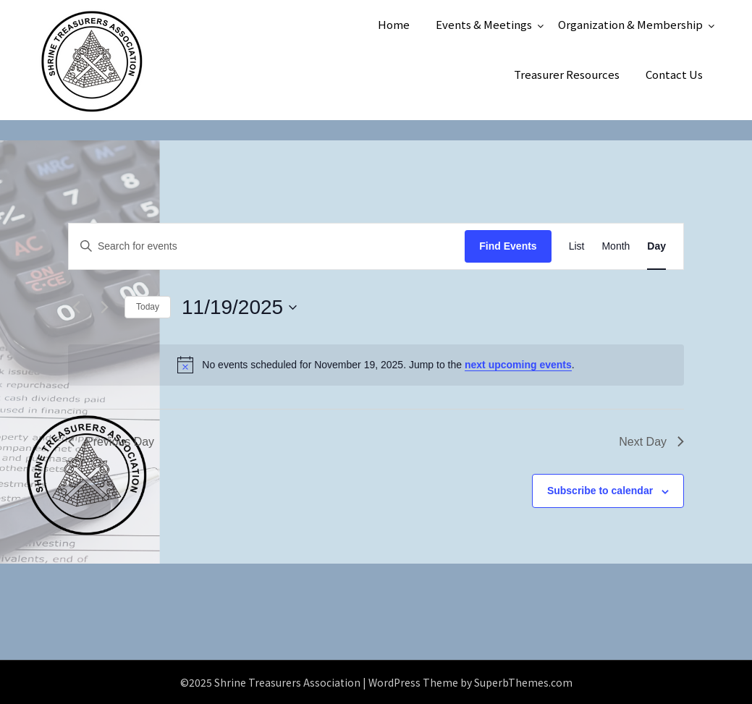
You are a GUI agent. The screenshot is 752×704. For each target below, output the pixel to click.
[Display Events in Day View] (656, 246)
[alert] (376, 364)
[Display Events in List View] (577, 246)
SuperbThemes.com (523, 682)
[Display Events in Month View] (615, 246)
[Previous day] (76, 307)
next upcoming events (518, 364)
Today (147, 307)
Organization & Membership (630, 24)
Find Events (507, 246)
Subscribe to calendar (600, 490)
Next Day (651, 442)
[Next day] (105, 307)
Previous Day (111, 442)
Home (394, 24)
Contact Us (674, 74)
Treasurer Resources (567, 74)
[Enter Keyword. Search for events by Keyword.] (267, 246)
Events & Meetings (484, 24)
